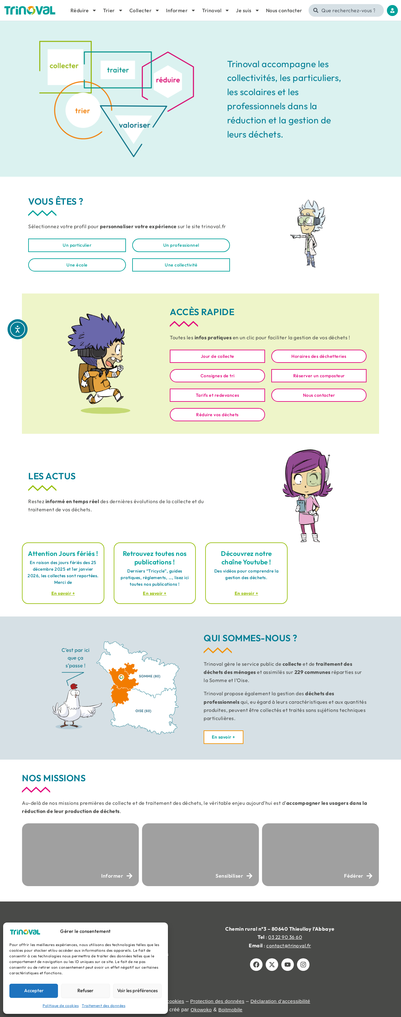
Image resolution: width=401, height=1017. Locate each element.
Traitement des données (103, 1005)
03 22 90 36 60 (285, 937)
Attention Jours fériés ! (63, 555)
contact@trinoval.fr (288, 945)
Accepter (34, 990)
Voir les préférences (137, 990)
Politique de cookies (61, 1005)
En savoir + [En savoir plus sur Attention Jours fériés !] (63, 595)
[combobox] (346, 10)
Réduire (83, 10)
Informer (181, 10)
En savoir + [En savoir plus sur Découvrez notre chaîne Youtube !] (246, 595)
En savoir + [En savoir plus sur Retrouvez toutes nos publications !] (155, 595)
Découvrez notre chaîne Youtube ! (246, 559)
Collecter (144, 10)
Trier (113, 10)
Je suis (248, 10)
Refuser (85, 990)
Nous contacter (284, 10)
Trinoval (216, 10)
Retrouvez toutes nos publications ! (155, 559)
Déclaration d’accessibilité (283, 1001)
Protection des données (218, 1001)
